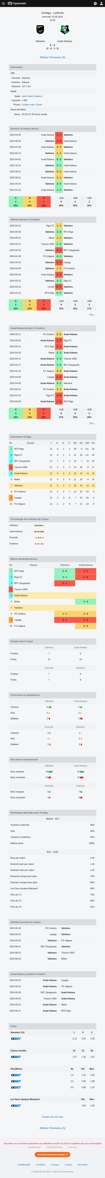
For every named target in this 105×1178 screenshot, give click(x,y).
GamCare (72, 1147)
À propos (55, 1165)
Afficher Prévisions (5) (52, 57)
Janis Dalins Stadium (32, 96)
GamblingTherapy (54, 1147)
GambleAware (34, 1147)
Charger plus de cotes (52, 1117)
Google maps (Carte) (32, 104)
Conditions (40, 1165)
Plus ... (93, 315)
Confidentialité (23, 1165)
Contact (68, 1165)
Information (83, 1165)
